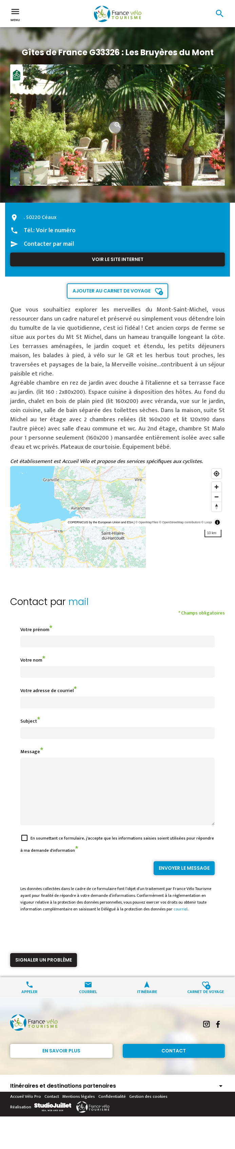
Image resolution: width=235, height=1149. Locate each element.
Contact (173, 1063)
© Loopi (206, 522)
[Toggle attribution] (217, 522)
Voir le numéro (56, 230)
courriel (181, 921)
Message (30, 751)
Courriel (88, 1003)
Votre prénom (34, 629)
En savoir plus (61, 1063)
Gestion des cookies (148, 1108)
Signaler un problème (43, 972)
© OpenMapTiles (146, 522)
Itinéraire (147, 1003)
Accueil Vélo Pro (25, 1108)
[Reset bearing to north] (216, 506)
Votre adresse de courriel (47, 690)
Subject (28, 721)
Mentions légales (78, 1108)
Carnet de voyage (205, 1003)
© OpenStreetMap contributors (179, 522)
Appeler (29, 1003)
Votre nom (31, 660)
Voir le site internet (117, 259)
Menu (15, 14)
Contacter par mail (49, 244)
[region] (117, 517)
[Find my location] (216, 474)
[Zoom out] (216, 497)
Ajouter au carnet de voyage (112, 290)
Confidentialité (112, 1108)
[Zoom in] (216, 487)
